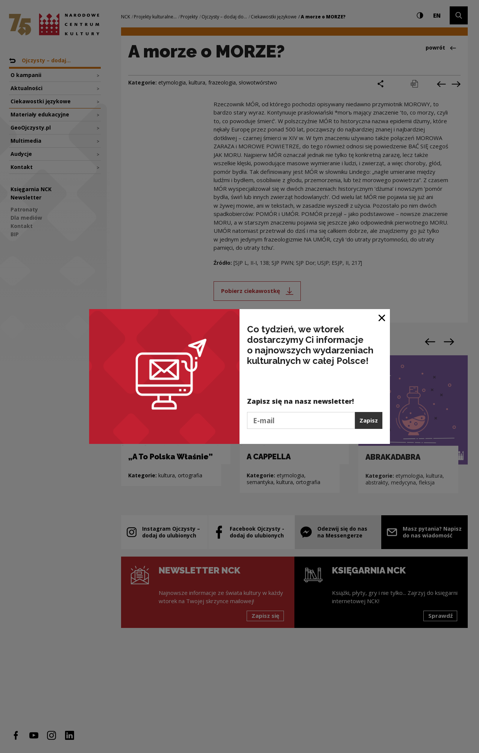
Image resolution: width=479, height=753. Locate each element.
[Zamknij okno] (382, 317)
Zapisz (368, 420)
